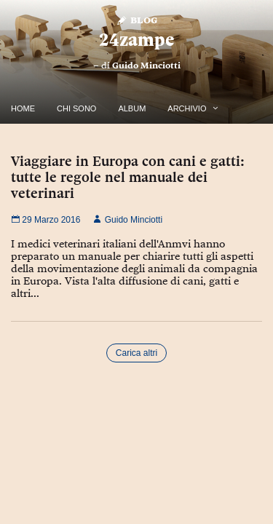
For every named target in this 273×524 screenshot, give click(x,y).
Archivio (186, 108)
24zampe (136, 39)
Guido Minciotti (146, 65)
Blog (136, 19)
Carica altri (136, 353)
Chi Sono (76, 108)
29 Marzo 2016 (45, 220)
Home (23, 108)
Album (132, 108)
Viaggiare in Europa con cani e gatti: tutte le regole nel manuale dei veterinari (128, 177)
